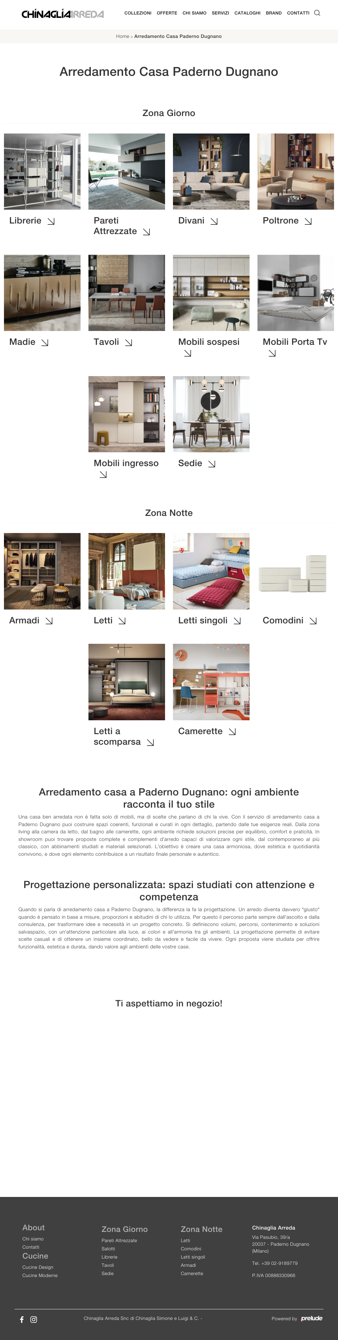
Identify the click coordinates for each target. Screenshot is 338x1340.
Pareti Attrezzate (119, 1240)
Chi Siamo (195, 13)
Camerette (192, 1273)
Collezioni (138, 13)
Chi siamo (33, 1238)
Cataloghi (248, 13)
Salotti (108, 1248)
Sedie (108, 1273)
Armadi (188, 1265)
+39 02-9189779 (279, 1263)
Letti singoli (193, 1257)
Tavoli (108, 1265)
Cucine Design (37, 1267)
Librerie (110, 1257)
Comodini (191, 1248)
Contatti (298, 13)
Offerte (167, 13)
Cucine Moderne (40, 1275)
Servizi (220, 13)
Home (122, 36)
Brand (274, 13)
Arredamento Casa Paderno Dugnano (178, 36)
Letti (185, 1240)
